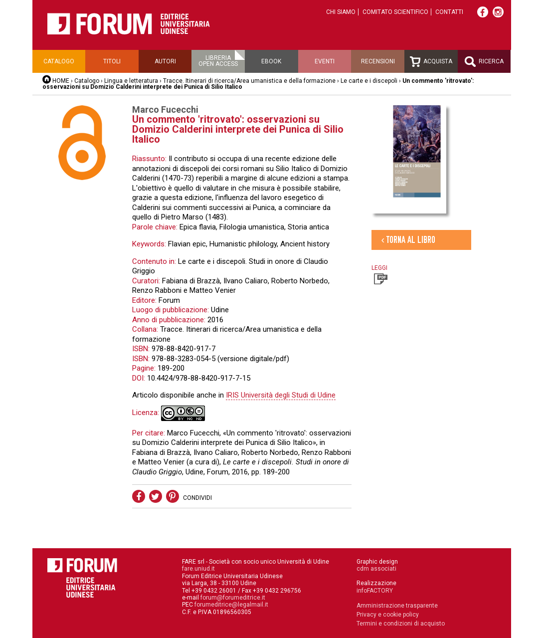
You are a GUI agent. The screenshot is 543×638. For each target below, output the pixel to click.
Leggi (379, 274)
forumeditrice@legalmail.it (231, 604)
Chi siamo (341, 11)
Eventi (325, 61)
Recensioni (378, 61)
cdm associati (376, 568)
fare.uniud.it (198, 568)
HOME (60, 80)
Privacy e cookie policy (388, 614)
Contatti (449, 11)
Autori (165, 61)
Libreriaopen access (218, 60)
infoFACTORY (375, 590)
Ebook (271, 61)
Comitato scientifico (395, 11)
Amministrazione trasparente (397, 605)
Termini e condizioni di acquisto (401, 623)
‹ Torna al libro (408, 239)
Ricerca (484, 61)
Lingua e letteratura (131, 80)
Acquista (431, 61)
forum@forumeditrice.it (232, 597)
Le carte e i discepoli (369, 80)
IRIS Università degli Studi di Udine (281, 395)
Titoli (112, 61)
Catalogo (58, 61)
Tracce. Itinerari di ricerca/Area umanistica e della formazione (250, 80)
